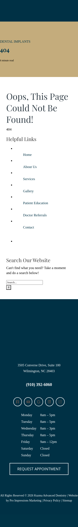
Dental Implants (15, 41)
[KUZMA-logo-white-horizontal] (39, 6)
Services (29, 179)
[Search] (8, 287)
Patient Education (35, 203)
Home (27, 155)
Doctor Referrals (35, 215)
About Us (30, 167)
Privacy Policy (52, 500)
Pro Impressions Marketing (25, 500)
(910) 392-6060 (39, 384)
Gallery (28, 191)
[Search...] (24, 282)
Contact (28, 227)
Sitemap (67, 500)
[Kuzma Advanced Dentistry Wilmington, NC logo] (39, 312)
